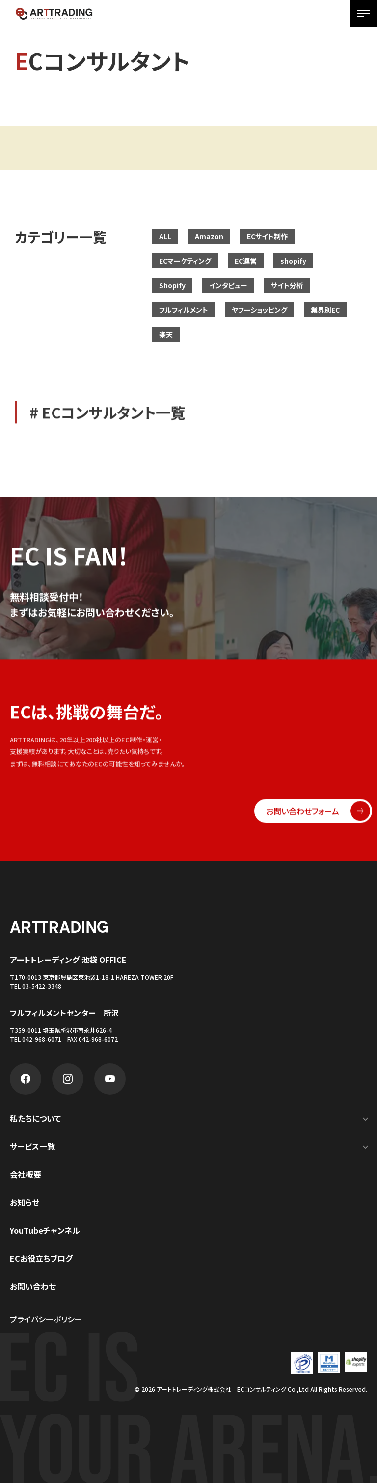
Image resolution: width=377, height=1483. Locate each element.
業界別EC (325, 310)
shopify (293, 261)
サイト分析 (287, 285)
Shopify (172, 285)
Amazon (209, 236)
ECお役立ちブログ (41, 1259)
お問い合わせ (33, 1287)
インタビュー (228, 285)
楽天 (166, 334)
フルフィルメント (183, 310)
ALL (165, 236)
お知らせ (24, 1203)
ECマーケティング (185, 261)
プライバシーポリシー (46, 1319)
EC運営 (246, 261)
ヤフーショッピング (259, 310)
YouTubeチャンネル (45, 1231)
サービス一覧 (32, 1147)
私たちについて (35, 1119)
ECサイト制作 (267, 236)
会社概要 (25, 1175)
